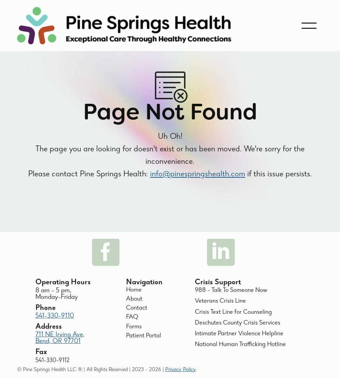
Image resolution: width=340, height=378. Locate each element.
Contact (136, 308)
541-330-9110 (54, 316)
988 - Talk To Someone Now (231, 290)
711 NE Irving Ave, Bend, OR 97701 (59, 338)
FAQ (132, 317)
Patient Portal (143, 336)
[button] (309, 25)
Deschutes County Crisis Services (237, 323)
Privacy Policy (180, 370)
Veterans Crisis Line (220, 301)
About (134, 299)
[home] (124, 25)
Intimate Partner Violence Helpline (239, 334)
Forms (134, 327)
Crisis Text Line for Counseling (233, 312)
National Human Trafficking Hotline (240, 345)
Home (134, 290)
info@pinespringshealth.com (197, 179)
